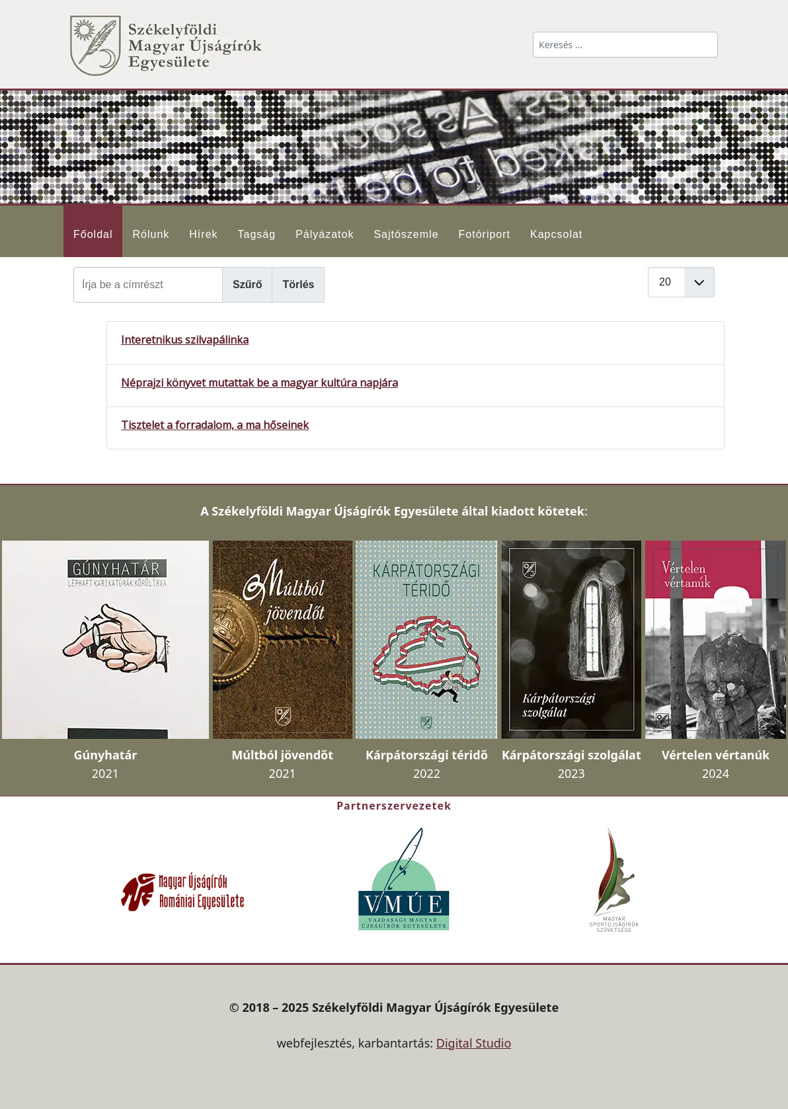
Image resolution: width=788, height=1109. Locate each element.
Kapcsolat (556, 234)
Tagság (257, 234)
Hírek (203, 234)
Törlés (298, 284)
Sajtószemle (406, 234)
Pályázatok (325, 234)
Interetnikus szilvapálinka (185, 339)
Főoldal (92, 234)
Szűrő (247, 284)
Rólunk (150, 234)
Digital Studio (474, 1043)
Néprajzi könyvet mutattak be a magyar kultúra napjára (259, 382)
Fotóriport (484, 234)
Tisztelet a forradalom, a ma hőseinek (215, 425)
